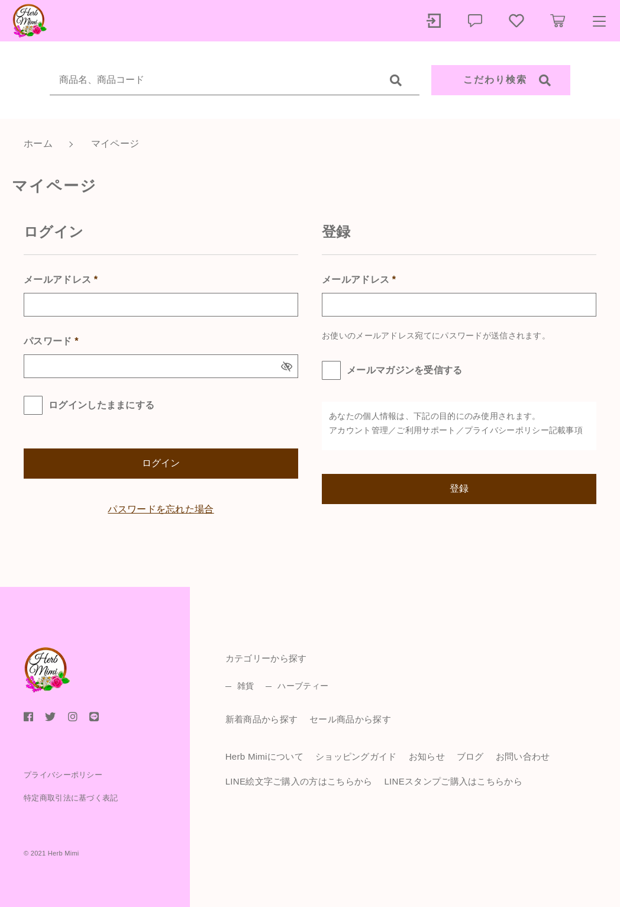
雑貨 (245, 685)
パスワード (51, 341)
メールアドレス (61, 280)
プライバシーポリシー (506, 430)
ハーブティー (302, 685)
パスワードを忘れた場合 (161, 509)
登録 (459, 488)
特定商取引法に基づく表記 (71, 797)
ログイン (161, 463)
